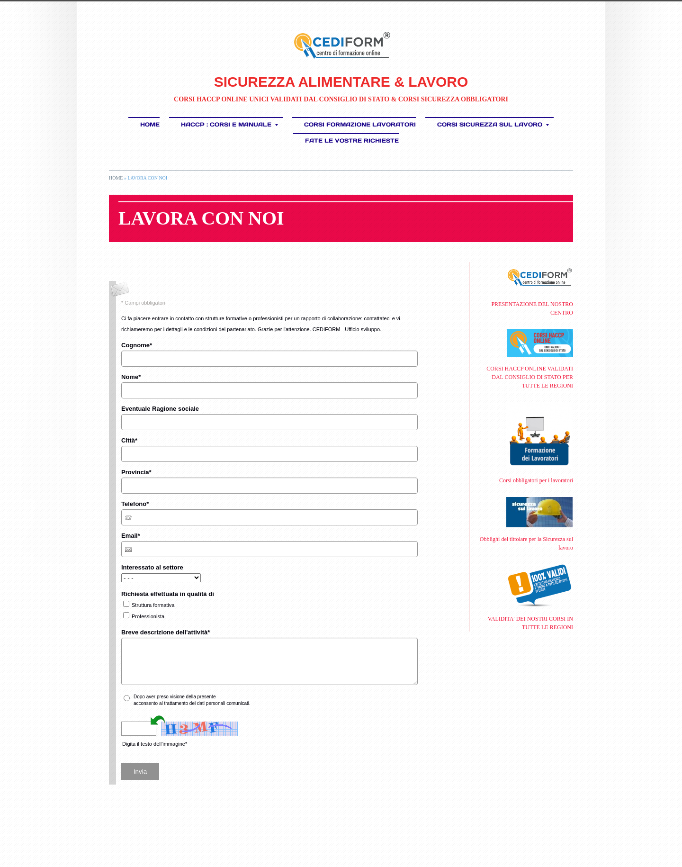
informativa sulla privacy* (243, 696)
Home (150, 124)
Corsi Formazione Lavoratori (360, 124)
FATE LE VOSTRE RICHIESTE (352, 140)
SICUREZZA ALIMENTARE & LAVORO (341, 82)
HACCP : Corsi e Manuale (229, 124)
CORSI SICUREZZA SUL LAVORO (493, 124)
